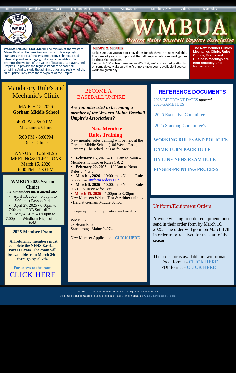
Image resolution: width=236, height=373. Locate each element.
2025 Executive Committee (180, 114)
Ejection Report (81, 9)
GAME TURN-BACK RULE (182, 149)
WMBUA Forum (130, 9)
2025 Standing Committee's (180, 125)
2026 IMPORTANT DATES (176, 100)
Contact (56, 9)
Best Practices (32, 9)
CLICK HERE (203, 261)
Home (9, 9)
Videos (185, 9)
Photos (106, 9)
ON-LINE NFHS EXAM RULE (185, 159)
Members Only (161, 9)
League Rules (208, 9)
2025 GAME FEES (169, 104)
